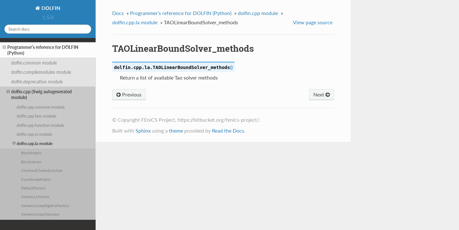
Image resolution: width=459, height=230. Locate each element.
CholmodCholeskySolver (41, 170)
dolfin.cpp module (258, 13)
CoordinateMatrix (36, 179)
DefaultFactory (33, 188)
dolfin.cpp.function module (40, 125)
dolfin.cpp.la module (33, 143)
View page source (312, 22)
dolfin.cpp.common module (41, 107)
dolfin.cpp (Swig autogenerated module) (39, 94)
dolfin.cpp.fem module (36, 116)
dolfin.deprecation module (37, 81)
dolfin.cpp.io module (34, 134)
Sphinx (143, 130)
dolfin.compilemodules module (41, 72)
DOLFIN (50, 8)
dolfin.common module (34, 62)
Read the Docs (228, 130)
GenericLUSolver (35, 196)
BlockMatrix (31, 152)
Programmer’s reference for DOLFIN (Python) (40, 50)
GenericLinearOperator (40, 214)
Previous (129, 94)
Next (321, 94)
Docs (118, 13)
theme (176, 130)
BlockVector (31, 161)
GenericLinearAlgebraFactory (45, 205)
